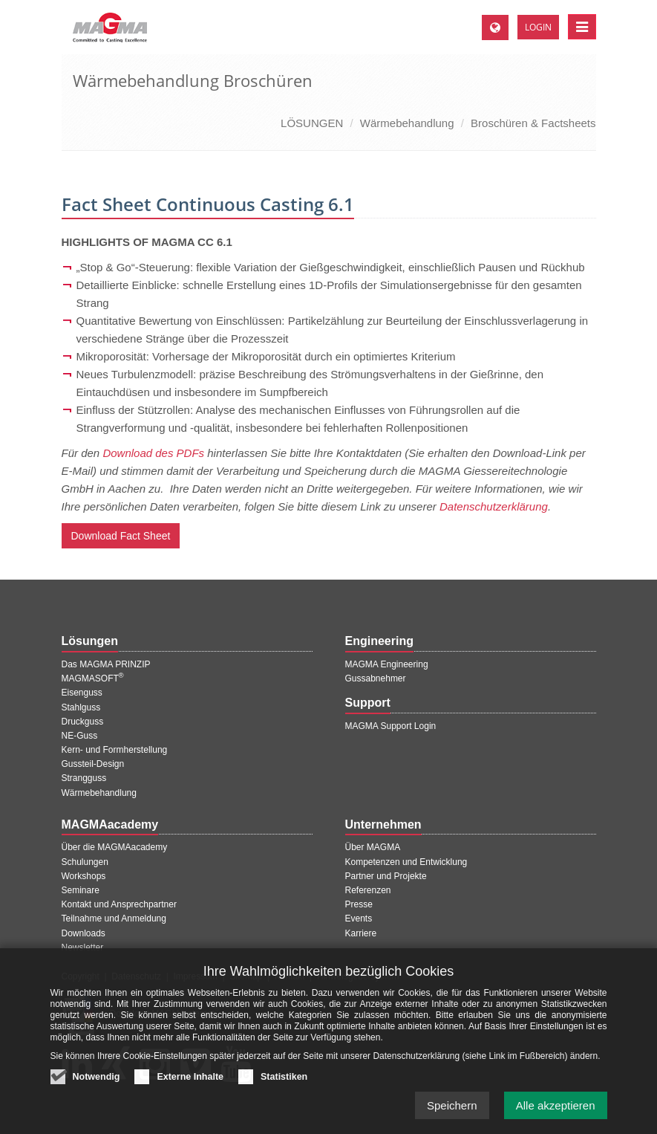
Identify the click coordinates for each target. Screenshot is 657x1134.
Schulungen (85, 862)
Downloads (83, 933)
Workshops (84, 876)
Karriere (361, 933)
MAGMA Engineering (386, 664)
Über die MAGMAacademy (115, 847)
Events (359, 918)
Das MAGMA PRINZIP (106, 664)
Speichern (452, 1118)
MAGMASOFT (93, 678)
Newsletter (83, 947)
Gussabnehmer (375, 678)
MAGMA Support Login (391, 726)
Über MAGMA (373, 847)
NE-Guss (80, 735)
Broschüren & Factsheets (533, 123)
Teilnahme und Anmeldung (114, 918)
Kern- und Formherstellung (115, 750)
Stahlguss (81, 707)
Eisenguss (82, 692)
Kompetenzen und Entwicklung (406, 862)
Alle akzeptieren (555, 1118)
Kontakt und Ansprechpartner (119, 904)
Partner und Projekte (386, 876)
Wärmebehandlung (407, 123)
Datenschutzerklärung (493, 506)
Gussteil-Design (93, 764)
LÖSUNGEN (312, 123)
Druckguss (83, 721)
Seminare (80, 890)
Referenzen (368, 890)
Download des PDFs (153, 453)
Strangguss (84, 778)
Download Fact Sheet (121, 536)
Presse (359, 904)
